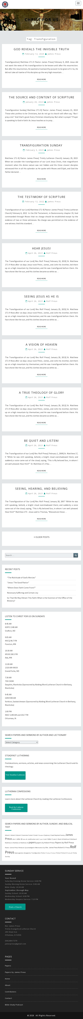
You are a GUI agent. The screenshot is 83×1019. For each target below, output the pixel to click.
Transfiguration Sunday (41, 145)
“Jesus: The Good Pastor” (18, 582)
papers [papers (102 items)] (32, 842)
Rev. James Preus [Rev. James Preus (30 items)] (52, 847)
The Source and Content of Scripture (41, 97)
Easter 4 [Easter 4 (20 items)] (30, 835)
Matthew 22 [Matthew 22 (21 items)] (16, 843)
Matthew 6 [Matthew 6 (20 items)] (74, 839)
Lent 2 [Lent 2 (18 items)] (41, 839)
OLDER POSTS (41, 537)
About (7, 985)
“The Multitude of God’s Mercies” (21, 577)
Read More (42, 79)
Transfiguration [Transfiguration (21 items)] (36, 853)
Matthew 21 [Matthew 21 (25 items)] (9, 843)
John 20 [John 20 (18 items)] (25, 839)
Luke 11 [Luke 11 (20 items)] (55, 839)
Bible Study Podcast (14, 1005)
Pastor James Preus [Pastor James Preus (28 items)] (11, 847)
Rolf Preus (51, 253)
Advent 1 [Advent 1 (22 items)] (8, 835)
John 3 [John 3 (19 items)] (14, 839)
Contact (8, 998)
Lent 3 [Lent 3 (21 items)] (46, 839)
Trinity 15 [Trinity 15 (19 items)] (64, 853)
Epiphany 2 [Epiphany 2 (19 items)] (47, 835)
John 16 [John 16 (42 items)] (19, 839)
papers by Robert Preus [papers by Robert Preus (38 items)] (45, 842)
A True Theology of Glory (41, 392)
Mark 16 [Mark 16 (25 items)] (60, 839)
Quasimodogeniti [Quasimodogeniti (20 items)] (30, 848)
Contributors (10, 992)
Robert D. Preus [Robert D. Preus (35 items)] (64, 847)
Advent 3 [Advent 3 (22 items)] (19, 835)
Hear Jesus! (41, 248)
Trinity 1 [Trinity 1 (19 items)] (43, 853)
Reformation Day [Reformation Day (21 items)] (40, 848)
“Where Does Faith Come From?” (21, 587)
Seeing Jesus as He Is (41, 296)
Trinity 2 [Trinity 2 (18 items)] (48, 853)
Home (7, 979)
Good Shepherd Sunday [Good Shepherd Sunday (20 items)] (58, 835)
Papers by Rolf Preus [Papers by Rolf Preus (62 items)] (64, 842)
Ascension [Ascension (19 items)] (25, 835)
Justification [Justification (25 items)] (31, 839)
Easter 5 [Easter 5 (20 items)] (36, 835)
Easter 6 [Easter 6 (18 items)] (41, 835)
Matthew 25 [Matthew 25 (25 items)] (24, 843)
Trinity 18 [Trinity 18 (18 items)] (69, 853)
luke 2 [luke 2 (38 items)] (50, 839)
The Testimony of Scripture (42, 197)
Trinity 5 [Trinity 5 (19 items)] (58, 853)
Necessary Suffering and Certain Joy (22, 592)
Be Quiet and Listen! (41, 440)
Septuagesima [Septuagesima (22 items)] (18, 853)
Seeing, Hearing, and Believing (41, 488)
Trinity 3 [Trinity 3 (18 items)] (53, 853)
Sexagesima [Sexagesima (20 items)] (27, 853)
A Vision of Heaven (41, 344)
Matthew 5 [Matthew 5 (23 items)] (66, 839)
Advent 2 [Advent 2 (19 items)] (13, 835)
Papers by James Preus (15, 972)
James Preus (54, 54)
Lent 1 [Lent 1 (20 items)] (38, 839)
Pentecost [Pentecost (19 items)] (21, 848)
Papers (8, 966)
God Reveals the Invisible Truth (41, 49)
